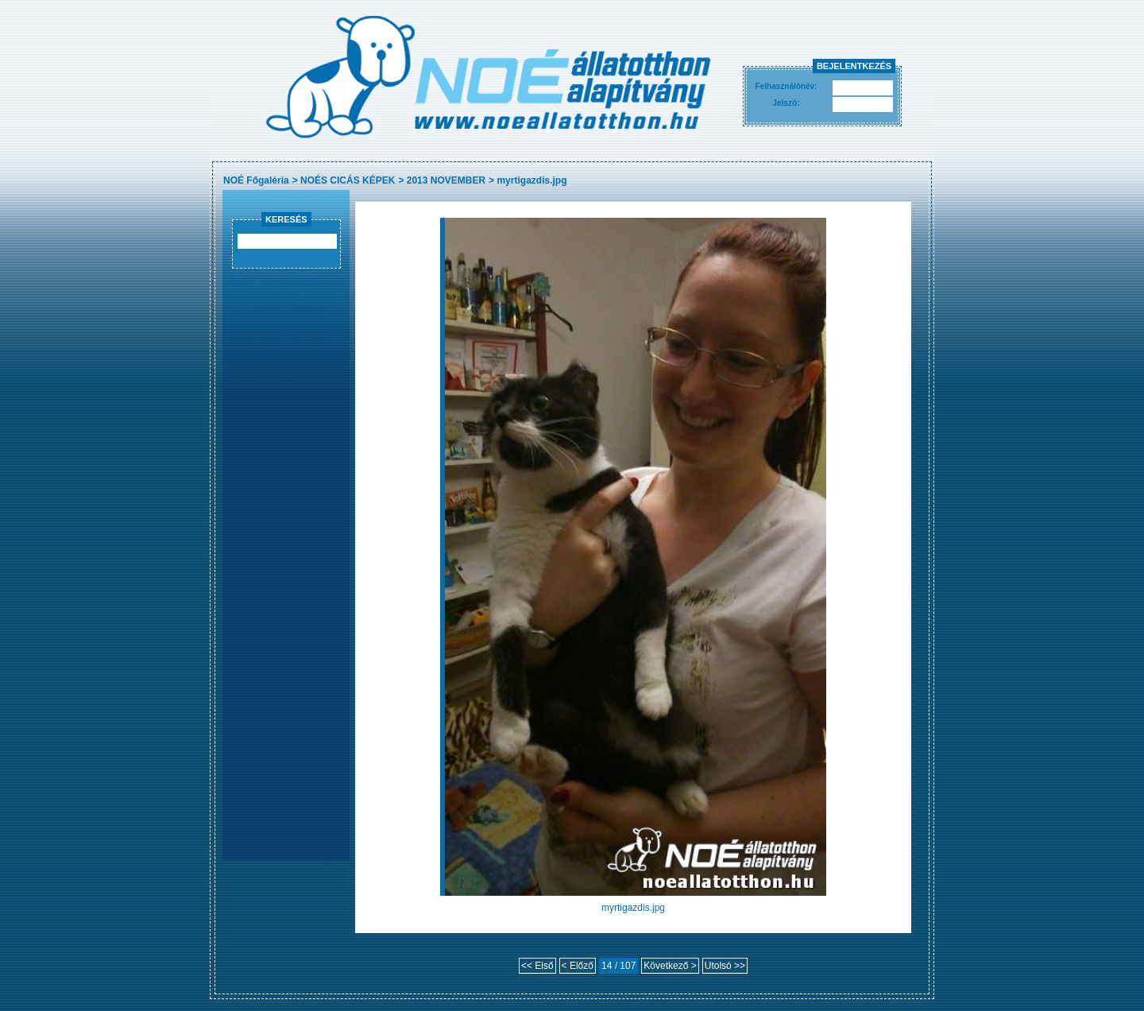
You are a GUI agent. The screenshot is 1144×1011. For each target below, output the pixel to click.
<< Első (537, 965)
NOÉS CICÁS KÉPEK (347, 180)
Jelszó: (786, 103)
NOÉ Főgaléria (256, 180)
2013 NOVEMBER (446, 180)
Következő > (670, 965)
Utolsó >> (725, 965)
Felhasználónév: (786, 86)
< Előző (577, 965)
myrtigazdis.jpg (531, 180)
